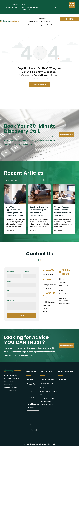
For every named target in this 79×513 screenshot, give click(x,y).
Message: (10, 300)
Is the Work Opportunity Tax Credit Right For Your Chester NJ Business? (15, 211)
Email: (9, 281)
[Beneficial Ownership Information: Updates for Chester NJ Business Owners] (39, 194)
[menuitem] (35, 18)
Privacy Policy (32, 384)
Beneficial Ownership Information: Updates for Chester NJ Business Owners (39, 211)
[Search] (25, 180)
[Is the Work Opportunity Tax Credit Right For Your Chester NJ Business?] (15, 194)
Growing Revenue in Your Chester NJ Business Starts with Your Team (62, 211)
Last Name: (27, 272)
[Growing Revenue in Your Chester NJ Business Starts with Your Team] (64, 194)
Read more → (11, 230)
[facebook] (50, 7)
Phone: (9, 291)
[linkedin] (55, 7)
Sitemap (30, 379)
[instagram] (52, 7)
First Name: (11, 272)
